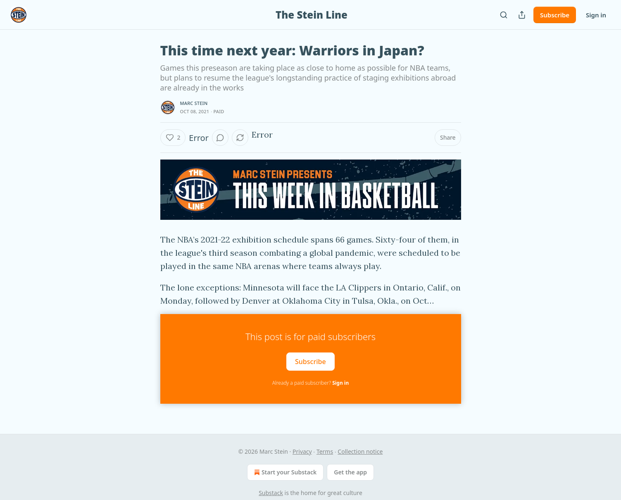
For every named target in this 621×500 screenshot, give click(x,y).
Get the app (350, 472)
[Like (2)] (173, 137)
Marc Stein (194, 103)
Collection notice (360, 451)
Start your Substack (284, 472)
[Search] (503, 15)
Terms (324, 451)
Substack (271, 493)
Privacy (302, 451)
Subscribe (554, 15)
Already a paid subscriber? (310, 382)
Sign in (596, 15)
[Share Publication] (522, 15)
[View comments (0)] (220, 137)
